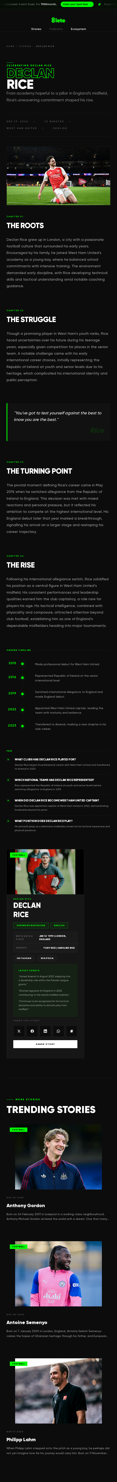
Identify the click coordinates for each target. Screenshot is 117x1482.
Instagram (24, 958)
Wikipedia (47, 958)
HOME (10, 46)
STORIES (25, 46)
